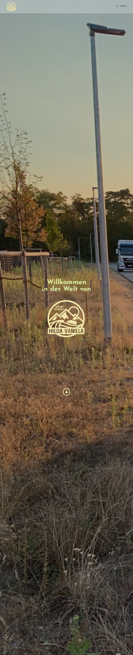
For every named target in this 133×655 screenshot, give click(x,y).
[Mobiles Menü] (121, 6)
